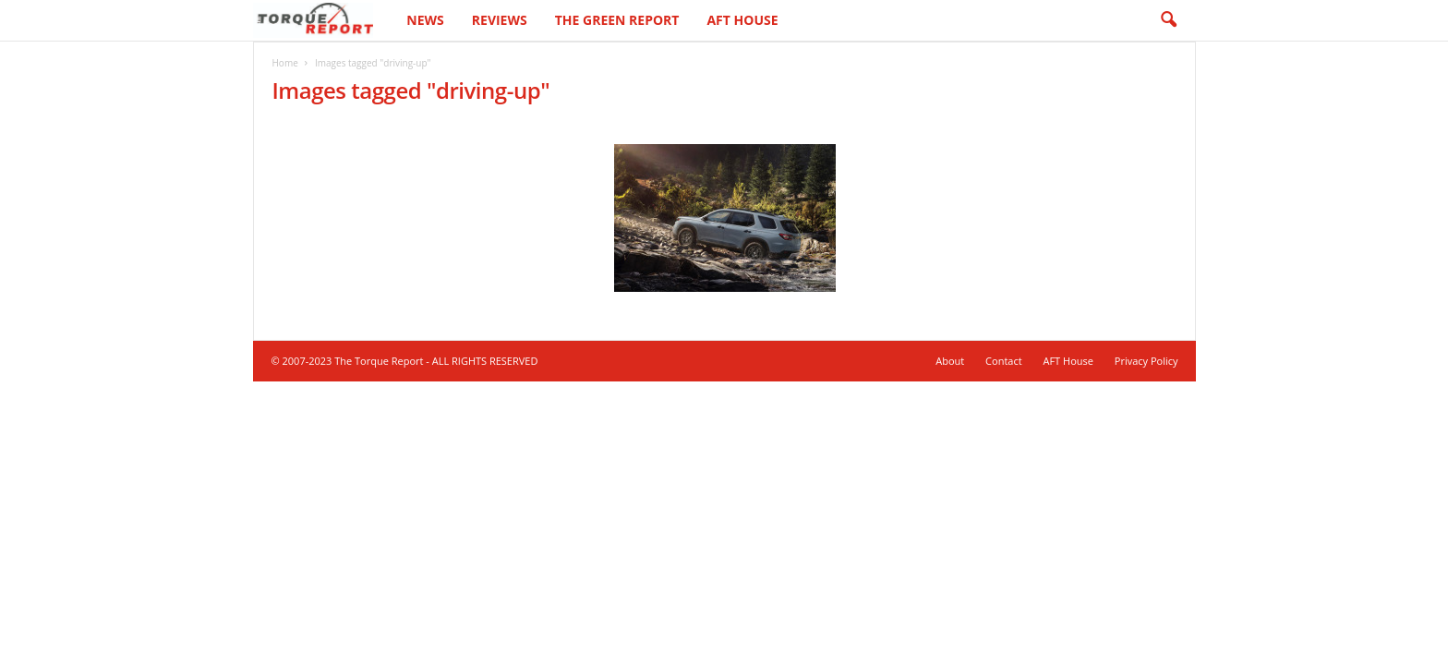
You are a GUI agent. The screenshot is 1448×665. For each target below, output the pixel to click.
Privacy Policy (1146, 361)
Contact (1003, 361)
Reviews (499, 20)
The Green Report (617, 20)
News (424, 20)
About (949, 361)
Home (285, 62)
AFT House (742, 20)
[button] (1168, 20)
